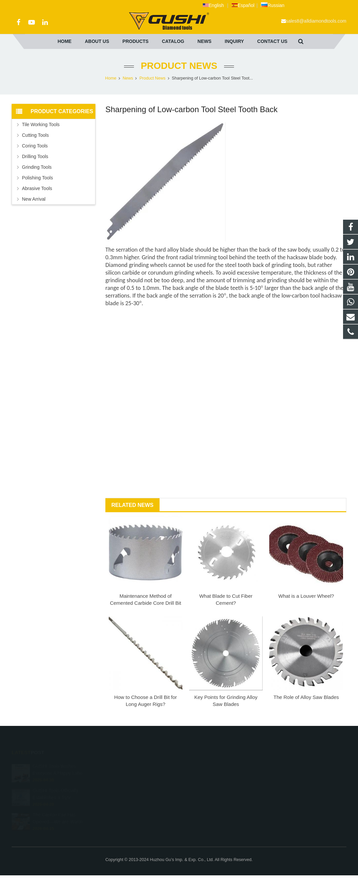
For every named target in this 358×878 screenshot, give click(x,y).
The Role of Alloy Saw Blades (306, 697)
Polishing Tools (37, 177)
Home (110, 78)
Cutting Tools (35, 135)
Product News (179, 66)
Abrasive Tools (37, 188)
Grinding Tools (37, 167)
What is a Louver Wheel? (306, 596)
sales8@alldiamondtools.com (316, 21)
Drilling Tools (35, 156)
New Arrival (34, 199)
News (128, 78)
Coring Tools (35, 145)
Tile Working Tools (41, 124)
